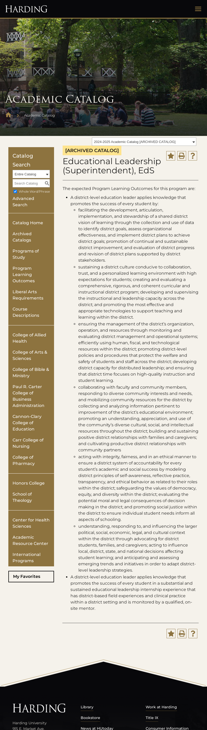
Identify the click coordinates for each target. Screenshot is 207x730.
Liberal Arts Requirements (28, 295)
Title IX (152, 717)
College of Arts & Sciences (30, 355)
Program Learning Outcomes (24, 274)
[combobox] (144, 141)
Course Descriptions (26, 312)
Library (87, 707)
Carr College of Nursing (28, 443)
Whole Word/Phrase (34, 191)
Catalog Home (28, 222)
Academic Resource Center (30, 540)
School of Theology (22, 497)
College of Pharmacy (24, 460)
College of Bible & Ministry (31, 372)
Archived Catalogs (22, 237)
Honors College (29, 483)
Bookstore (90, 717)
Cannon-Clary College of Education (27, 423)
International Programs (26, 557)
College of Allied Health (29, 338)
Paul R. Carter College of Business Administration (28, 396)
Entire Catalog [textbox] (25, 174)
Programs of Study (26, 254)
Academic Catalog (39, 115)
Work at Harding (161, 707)
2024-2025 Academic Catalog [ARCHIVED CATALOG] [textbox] (134, 142)
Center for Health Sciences (31, 523)
